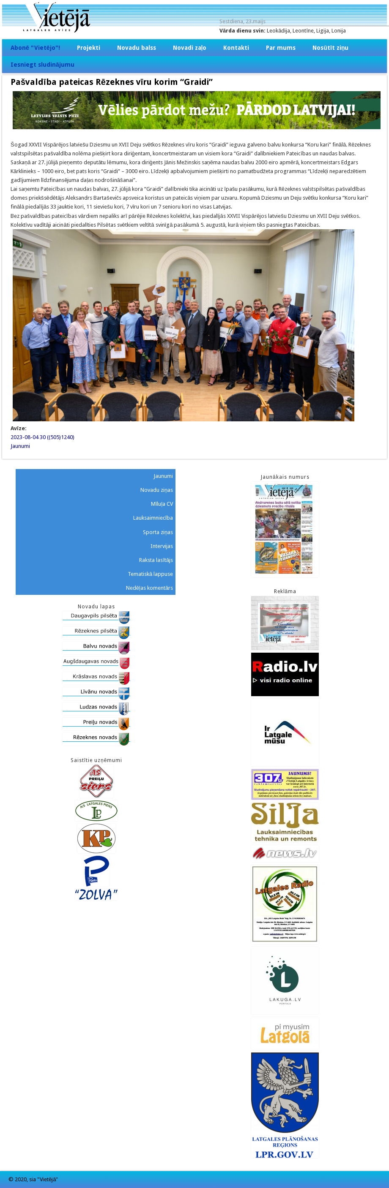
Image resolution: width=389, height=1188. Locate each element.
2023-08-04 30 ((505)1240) (42, 437)
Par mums (281, 47)
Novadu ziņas (156, 490)
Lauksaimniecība (153, 518)
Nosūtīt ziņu (330, 47)
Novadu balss (136, 47)
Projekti (88, 47)
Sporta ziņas (158, 532)
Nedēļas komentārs (149, 588)
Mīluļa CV (162, 504)
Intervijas (162, 546)
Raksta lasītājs (156, 560)
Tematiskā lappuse (150, 574)
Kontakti (236, 47)
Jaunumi (20, 446)
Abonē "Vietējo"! (35, 47)
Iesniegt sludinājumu (42, 64)
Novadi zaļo (190, 47)
